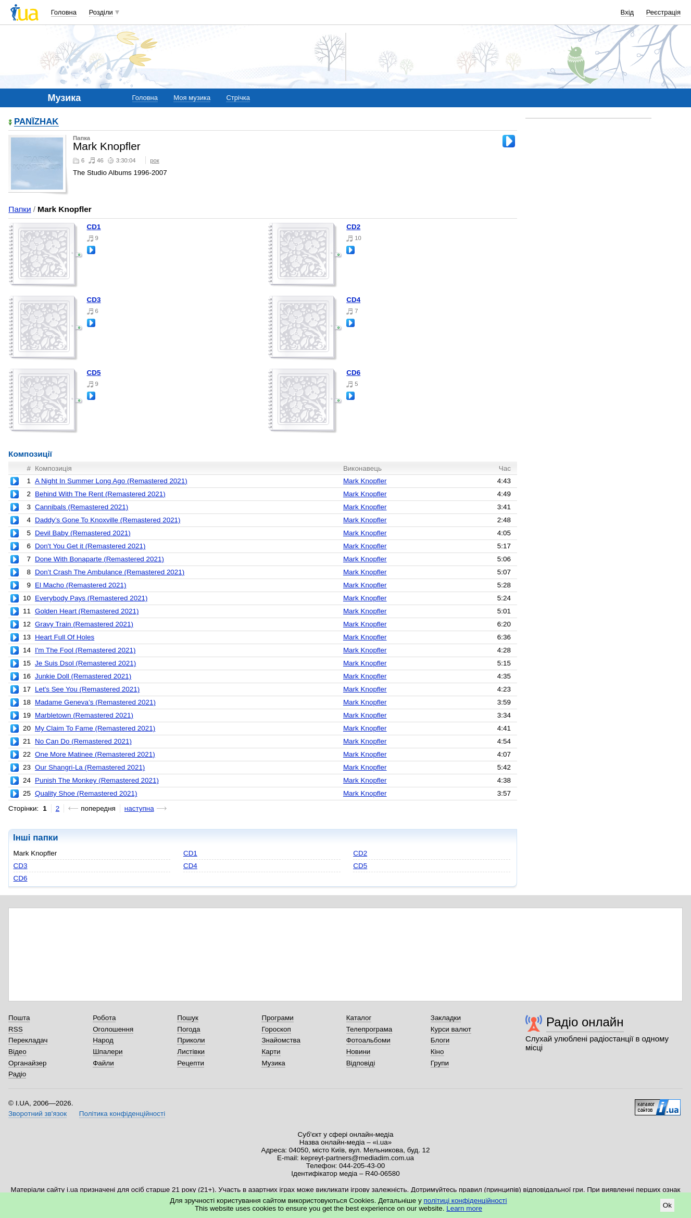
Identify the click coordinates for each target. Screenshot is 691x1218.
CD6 (353, 372)
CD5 (94, 372)
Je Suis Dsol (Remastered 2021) (85, 663)
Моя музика (191, 98)
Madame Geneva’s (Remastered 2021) (95, 702)
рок (154, 160)
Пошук (187, 1018)
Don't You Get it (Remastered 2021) (90, 546)
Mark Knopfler (365, 481)
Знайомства (280, 1040)
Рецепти (190, 1063)
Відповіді (360, 1063)
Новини (358, 1052)
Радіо (17, 1074)
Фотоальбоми (368, 1040)
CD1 (94, 227)
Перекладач (27, 1040)
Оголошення (113, 1029)
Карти (270, 1052)
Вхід (627, 12)
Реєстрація (663, 12)
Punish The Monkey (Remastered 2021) (97, 780)
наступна (139, 808)
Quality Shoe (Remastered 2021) (86, 793)
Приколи (191, 1040)
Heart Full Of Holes (64, 637)
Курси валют (451, 1029)
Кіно (437, 1052)
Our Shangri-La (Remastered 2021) (90, 767)
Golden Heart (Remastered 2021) (87, 611)
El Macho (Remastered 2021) (81, 585)
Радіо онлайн (585, 1022)
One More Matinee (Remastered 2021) (95, 754)
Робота (104, 1018)
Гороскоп (276, 1029)
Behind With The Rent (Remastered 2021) (100, 494)
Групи (440, 1063)
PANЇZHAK (36, 122)
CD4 (353, 300)
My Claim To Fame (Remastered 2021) (95, 728)
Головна (64, 12)
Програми (277, 1018)
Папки (19, 209)
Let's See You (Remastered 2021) (87, 689)
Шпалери (107, 1052)
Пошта (19, 1018)
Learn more (464, 1208)
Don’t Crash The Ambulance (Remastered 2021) (109, 572)
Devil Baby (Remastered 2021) (83, 533)
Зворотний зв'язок (37, 1113)
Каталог (359, 1018)
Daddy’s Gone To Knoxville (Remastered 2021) (108, 520)
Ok (667, 1205)
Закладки (446, 1018)
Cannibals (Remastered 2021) (81, 507)
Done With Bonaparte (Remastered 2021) (99, 559)
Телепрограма (369, 1029)
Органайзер (27, 1063)
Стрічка (237, 98)
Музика (273, 1063)
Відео (17, 1052)
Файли (103, 1063)
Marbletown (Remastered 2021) (84, 715)
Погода (188, 1029)
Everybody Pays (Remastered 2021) (91, 598)
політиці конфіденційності (465, 1200)
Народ (103, 1040)
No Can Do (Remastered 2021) (83, 741)
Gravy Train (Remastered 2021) (84, 624)
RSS (15, 1029)
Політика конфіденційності (122, 1113)
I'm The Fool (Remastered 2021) (85, 650)
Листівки (191, 1052)
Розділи (101, 12)
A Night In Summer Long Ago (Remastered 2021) (111, 481)
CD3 (94, 300)
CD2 (353, 227)
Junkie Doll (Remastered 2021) (83, 676)
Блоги (440, 1040)
